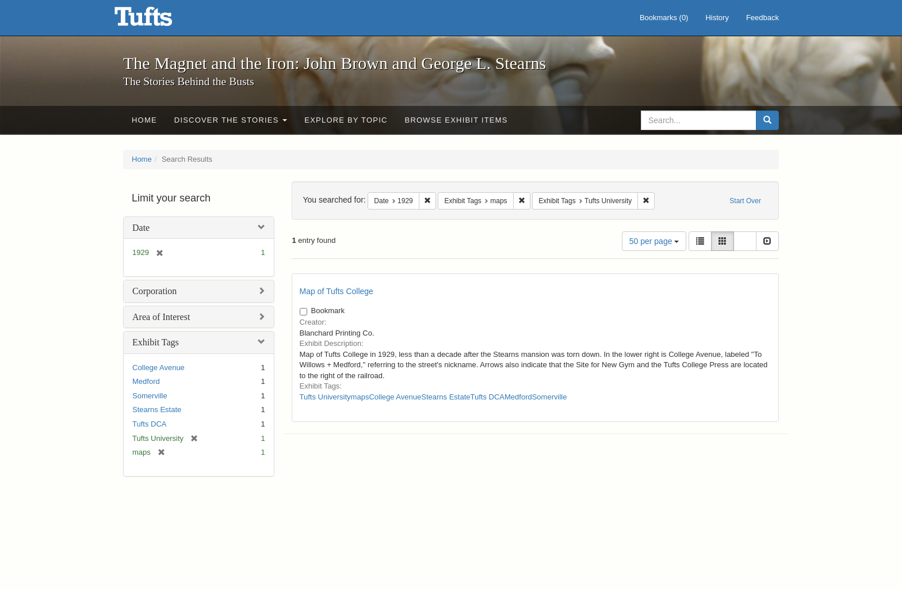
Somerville (149, 395)
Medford (146, 381)
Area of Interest (161, 317)
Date (141, 228)
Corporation (154, 291)
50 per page (654, 241)
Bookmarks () (664, 17)
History (716, 17)
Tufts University (325, 397)
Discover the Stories (231, 120)
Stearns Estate (156, 409)
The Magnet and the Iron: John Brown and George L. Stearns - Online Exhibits (157, 20)
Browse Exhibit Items (456, 120)
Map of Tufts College (336, 291)
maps (360, 397)
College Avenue (158, 367)
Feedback (762, 17)
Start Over (745, 201)
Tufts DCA (149, 424)
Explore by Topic (345, 120)
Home (144, 120)
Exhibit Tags (155, 342)
